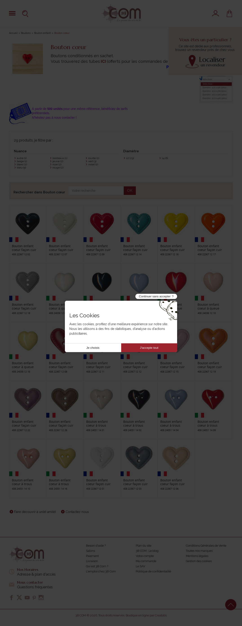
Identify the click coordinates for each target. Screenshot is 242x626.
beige (22, 161)
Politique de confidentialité (153, 571)
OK (129, 190)
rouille (93, 158)
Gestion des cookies (199, 561)
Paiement (92, 555)
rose (57, 164)
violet (93, 164)
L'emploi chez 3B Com (101, 571)
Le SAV (140, 566)
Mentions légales (197, 555)
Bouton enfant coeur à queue (60, 306)
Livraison (92, 561)
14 (165, 158)
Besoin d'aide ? (96, 545)
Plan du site (143, 545)
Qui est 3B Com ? (97, 566)
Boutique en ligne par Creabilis (146, 615)
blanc (22, 164)
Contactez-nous (77, 512)
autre (21, 158)
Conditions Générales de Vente (206, 545)
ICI (103, 61)
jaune (58, 161)
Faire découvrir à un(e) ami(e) (35, 512)
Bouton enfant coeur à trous (97, 423)
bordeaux (60, 158)
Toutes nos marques (199, 550)
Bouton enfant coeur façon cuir (24, 248)
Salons (90, 550)
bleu (21, 167)
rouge (58, 167)
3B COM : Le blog (147, 550)
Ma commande (146, 561)
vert (92, 161)
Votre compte (145, 555)
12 (130, 158)
